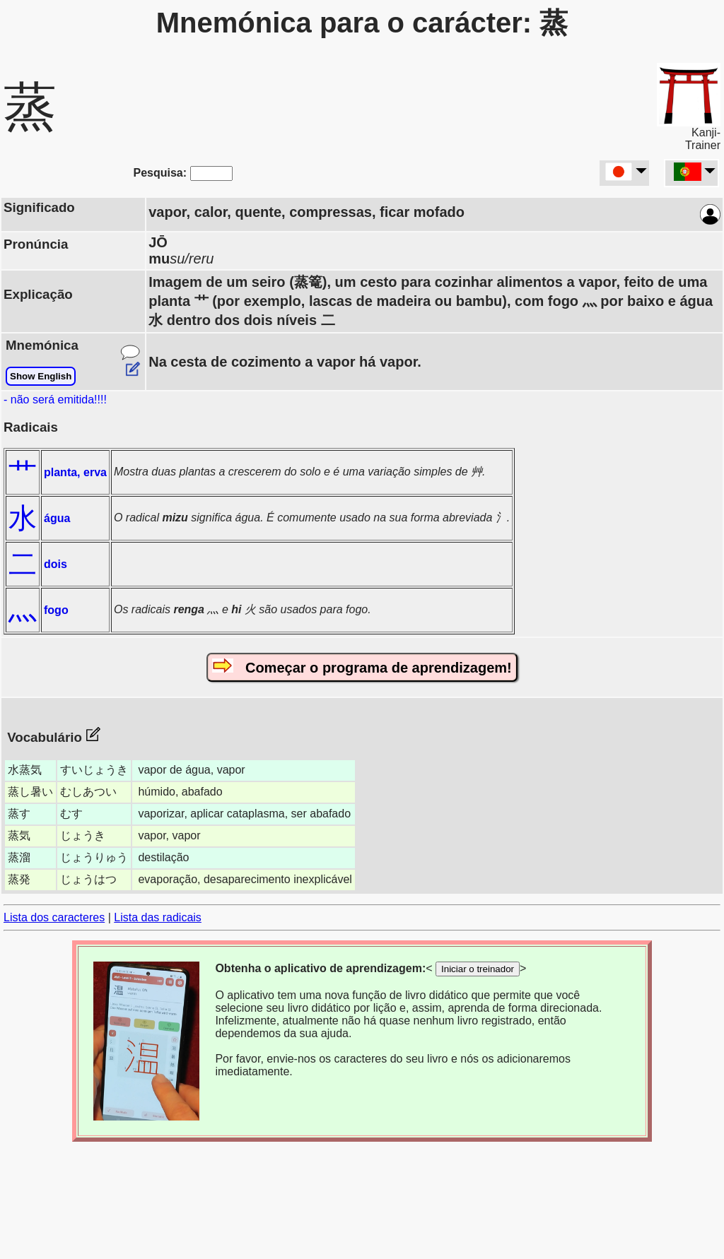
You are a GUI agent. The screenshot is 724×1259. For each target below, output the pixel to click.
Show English (40, 376)
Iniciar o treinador (477, 969)
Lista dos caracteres (54, 917)
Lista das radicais (158, 917)
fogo (56, 610)
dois (55, 564)
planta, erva (75, 472)
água (57, 518)
